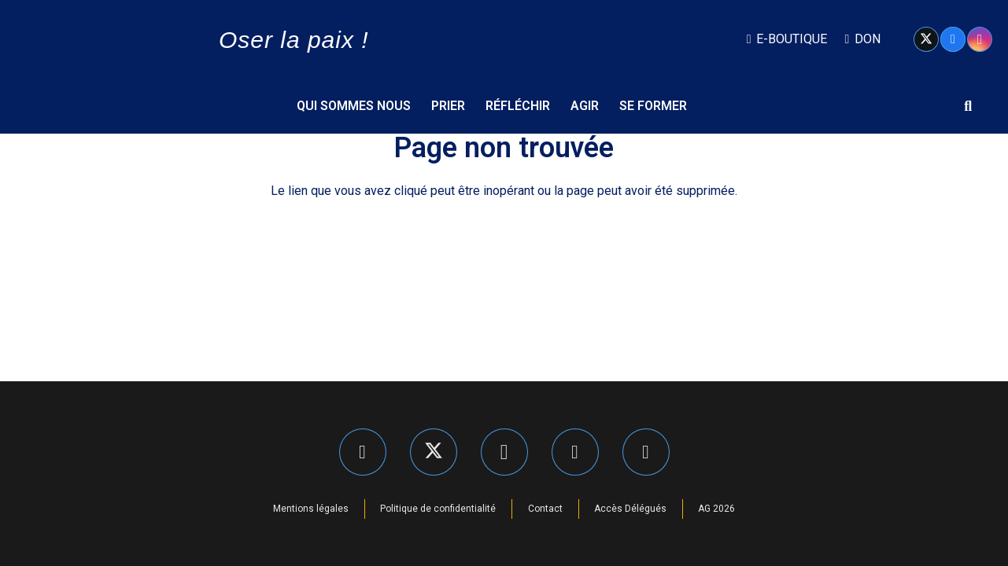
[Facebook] (953, 39)
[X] (926, 39)
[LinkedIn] (575, 452)
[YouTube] (646, 452)
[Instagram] (979, 39)
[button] (968, 106)
